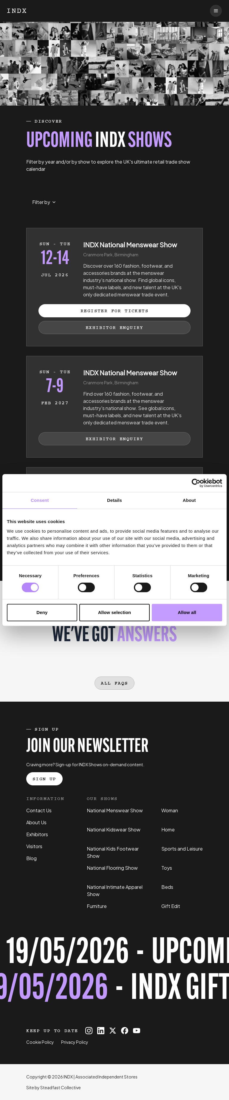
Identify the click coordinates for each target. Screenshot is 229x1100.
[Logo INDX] (16, 10)
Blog (31, 858)
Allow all (187, 612)
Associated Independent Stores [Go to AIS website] (106, 1076)
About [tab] (189, 500)
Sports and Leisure (182, 848)
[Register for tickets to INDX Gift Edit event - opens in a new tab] (114, 972)
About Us (36, 822)
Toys (166, 868)
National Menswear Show (115, 810)
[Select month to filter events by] (43, 202)
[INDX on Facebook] (124, 1030)
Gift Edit (170, 906)
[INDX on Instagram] (88, 1030)
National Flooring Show (112, 868)
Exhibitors (37, 834)
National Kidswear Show (113, 829)
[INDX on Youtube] (136, 1030)
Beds (167, 887)
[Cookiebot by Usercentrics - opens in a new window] (196, 483)
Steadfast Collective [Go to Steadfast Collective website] (60, 1087)
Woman (169, 810)
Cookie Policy (40, 1042)
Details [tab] (114, 500)
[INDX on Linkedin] (100, 1030)
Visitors (34, 846)
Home (168, 829)
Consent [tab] (40, 500)
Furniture (97, 906)
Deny (41, 612)
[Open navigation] (216, 11)
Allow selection (114, 612)
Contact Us (39, 810)
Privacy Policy (74, 1042)
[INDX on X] (112, 1030)
